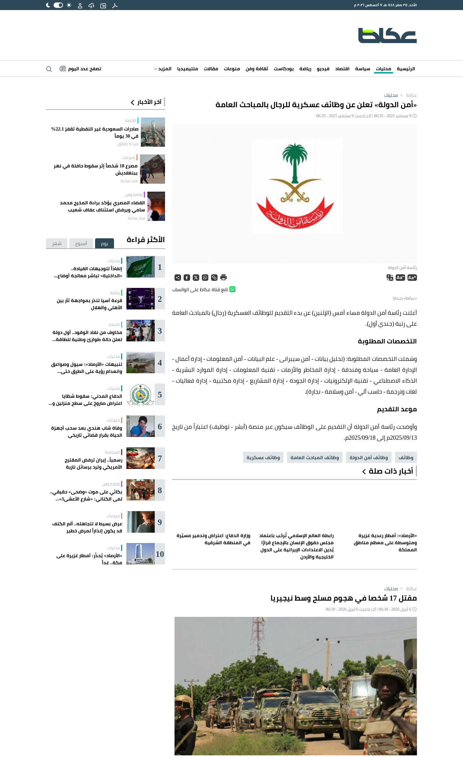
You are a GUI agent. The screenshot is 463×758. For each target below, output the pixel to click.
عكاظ (407, 95)
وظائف (406, 457)
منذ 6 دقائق (128, 144)
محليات (383, 68)
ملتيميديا (187, 68)
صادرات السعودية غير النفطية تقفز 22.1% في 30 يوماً (94, 132)
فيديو (323, 68)
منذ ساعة (129, 181)
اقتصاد (342, 68)
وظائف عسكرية (263, 457)
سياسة (362, 68)
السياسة (112, 452)
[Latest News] (80, 68)
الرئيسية (406, 68)
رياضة (305, 68)
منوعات (232, 68)
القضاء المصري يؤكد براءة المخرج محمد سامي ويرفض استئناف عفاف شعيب (102, 206)
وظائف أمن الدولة (369, 457)
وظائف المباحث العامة (315, 457)
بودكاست (284, 68)
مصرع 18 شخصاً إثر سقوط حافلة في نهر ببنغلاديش (96, 169)
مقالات (211, 68)
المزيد (163, 68)
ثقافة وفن (257, 68)
